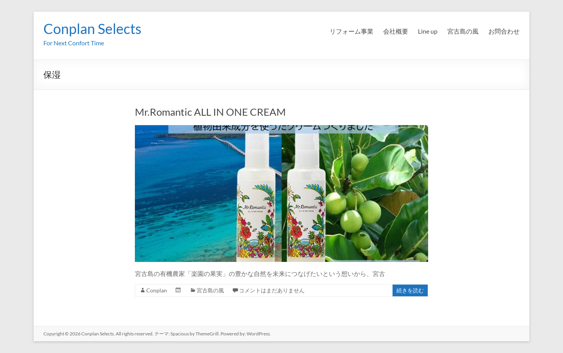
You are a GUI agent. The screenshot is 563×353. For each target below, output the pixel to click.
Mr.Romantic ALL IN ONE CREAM (210, 112)
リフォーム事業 (351, 31)
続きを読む (410, 290)
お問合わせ (504, 31)
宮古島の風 (463, 31)
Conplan (156, 290)
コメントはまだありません (272, 290)
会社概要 (395, 31)
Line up (427, 31)
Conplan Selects (92, 28)
